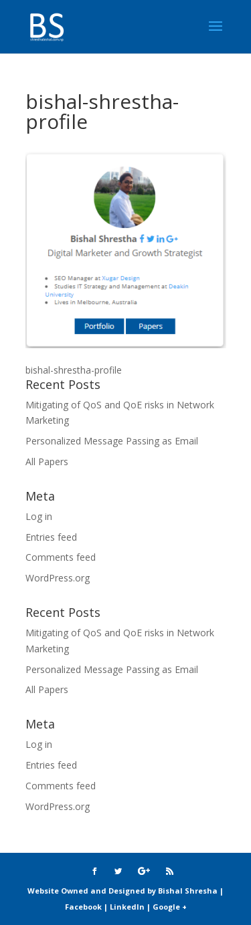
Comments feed (60, 557)
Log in (38, 516)
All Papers (46, 461)
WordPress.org (57, 577)
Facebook (83, 907)
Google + (170, 907)
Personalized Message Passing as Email (111, 440)
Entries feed (51, 537)
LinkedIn (127, 907)
